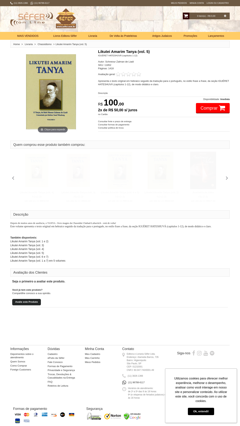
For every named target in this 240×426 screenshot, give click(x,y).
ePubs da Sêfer (56, 358)
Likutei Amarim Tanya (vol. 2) (162, 192)
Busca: (108, 19)
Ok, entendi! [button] (201, 411)
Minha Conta (197, 3)
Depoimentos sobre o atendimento (22, 356)
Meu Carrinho (92, 358)
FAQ (50, 381)
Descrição (103, 93)
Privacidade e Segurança (61, 370)
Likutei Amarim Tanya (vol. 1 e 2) (29, 241)
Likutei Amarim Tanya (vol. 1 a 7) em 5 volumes (37, 260)
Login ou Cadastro (218, 3)
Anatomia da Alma (203, 192)
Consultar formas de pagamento (113, 124)
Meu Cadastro (92, 354)
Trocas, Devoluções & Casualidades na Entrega (61, 376)
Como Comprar (18, 365)
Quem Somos (17, 361)
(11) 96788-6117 (136, 382)
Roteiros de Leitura (58, 385)
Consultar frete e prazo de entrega (114, 121)
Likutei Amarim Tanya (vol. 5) (27, 252)
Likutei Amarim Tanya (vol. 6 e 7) (120, 192)
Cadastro (53, 354)
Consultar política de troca (111, 127)
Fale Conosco (55, 362)
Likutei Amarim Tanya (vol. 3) (78, 192)
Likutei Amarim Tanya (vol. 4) (37, 192)
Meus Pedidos (179, 3)
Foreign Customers (20, 369)
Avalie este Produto (26, 301)
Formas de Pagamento (60, 366)
